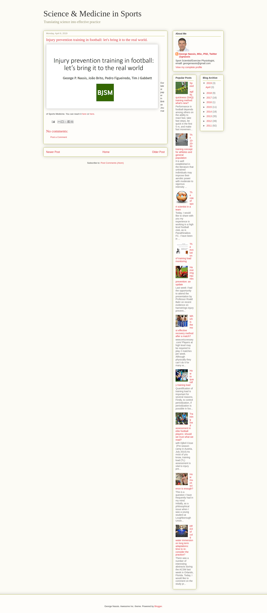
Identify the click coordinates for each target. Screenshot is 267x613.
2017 (210, 97)
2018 (210, 93)
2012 (210, 121)
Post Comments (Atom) (112, 163)
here (84, 114)
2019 (210, 83)
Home (106, 152)
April (208, 87)
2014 (210, 111)
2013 (210, 116)
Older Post (158, 152)
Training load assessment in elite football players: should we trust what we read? (184, 426)
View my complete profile (189, 67)
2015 (210, 107)
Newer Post (53, 152)
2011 (210, 125)
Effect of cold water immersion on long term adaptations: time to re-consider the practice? (184, 540)
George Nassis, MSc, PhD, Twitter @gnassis (198, 55)
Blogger (158, 606)
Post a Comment (58, 137)
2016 (210, 102)
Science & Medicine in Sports (92, 13)
